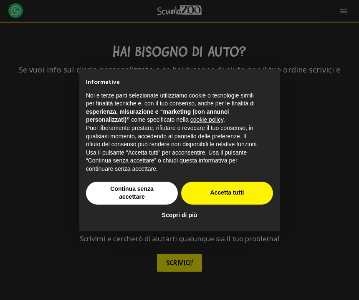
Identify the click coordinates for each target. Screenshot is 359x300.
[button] (269, 82)
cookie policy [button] (206, 119)
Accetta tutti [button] (227, 192)
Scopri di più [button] (179, 215)
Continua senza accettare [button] (131, 192)
